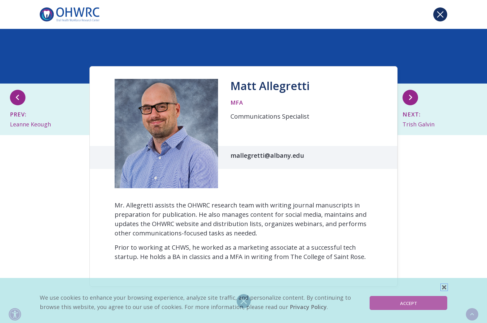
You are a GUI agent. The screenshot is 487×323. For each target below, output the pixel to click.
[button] (444, 287)
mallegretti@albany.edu (267, 155)
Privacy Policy (308, 307)
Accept (408, 303)
